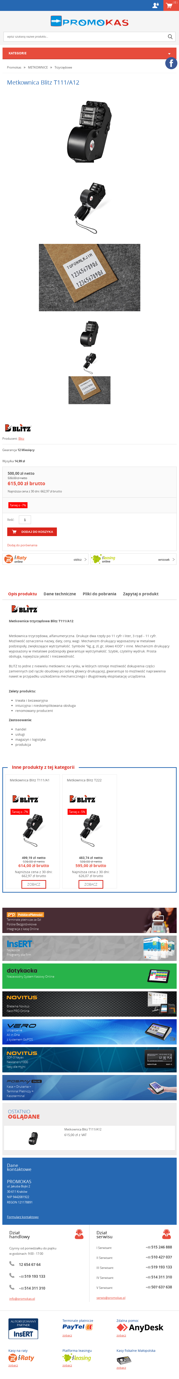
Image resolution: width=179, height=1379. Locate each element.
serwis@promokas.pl (110, 1298)
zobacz (33, 884)
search (170, 36)
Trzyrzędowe (63, 67)
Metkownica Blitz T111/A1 (30, 780)
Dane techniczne (60, 593)
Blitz (21, 438)
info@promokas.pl (22, 1299)
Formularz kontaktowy (23, 1217)
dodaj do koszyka (37, 532)
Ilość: (10, 520)
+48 (32, 1276)
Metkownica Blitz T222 (84, 780)
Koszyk (175, 2)
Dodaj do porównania (22, 545)
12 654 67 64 (30, 1264)
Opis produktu (22, 593)
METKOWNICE (38, 67)
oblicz (78, 559)
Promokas (89, 21)
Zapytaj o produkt (140, 593)
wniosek (164, 559)
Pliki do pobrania (99, 593)
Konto (155, 5)
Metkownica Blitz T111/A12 (82, 1129)
